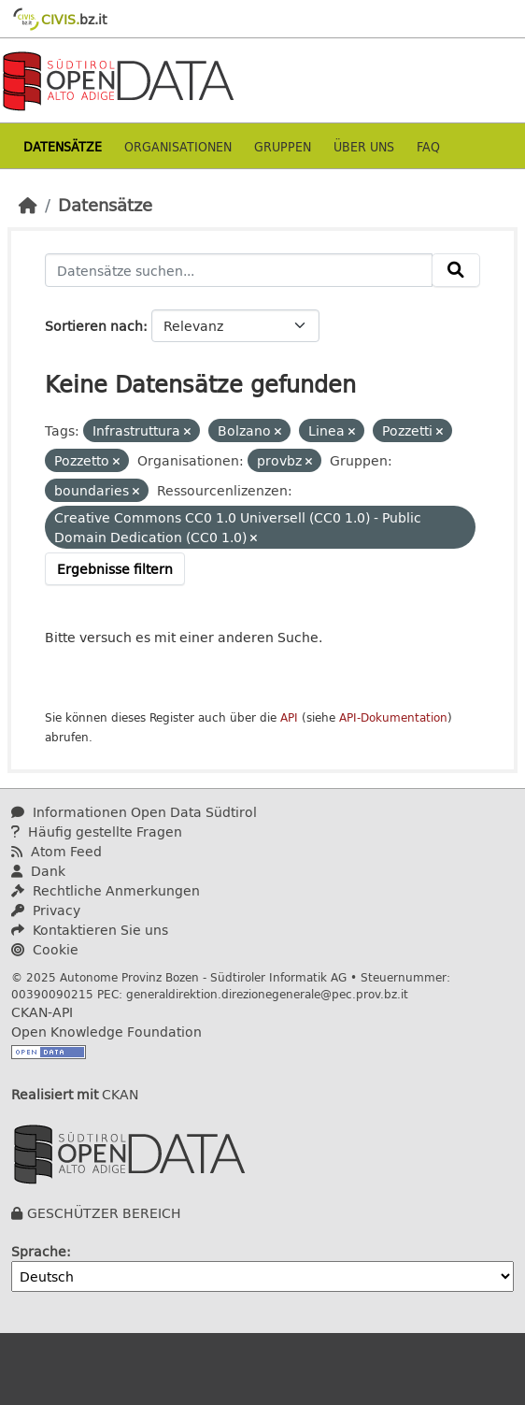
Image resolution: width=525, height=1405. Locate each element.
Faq (428, 146)
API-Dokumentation (393, 717)
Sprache (38, 1251)
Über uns (363, 146)
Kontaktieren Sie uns (89, 929)
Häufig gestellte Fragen (96, 831)
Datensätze (62, 146)
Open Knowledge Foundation (106, 1031)
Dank (38, 871)
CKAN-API (42, 1012)
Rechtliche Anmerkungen (105, 890)
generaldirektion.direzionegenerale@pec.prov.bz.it (267, 993)
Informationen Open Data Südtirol (134, 812)
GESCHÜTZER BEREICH (104, 1213)
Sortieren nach (94, 326)
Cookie (44, 949)
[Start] (28, 205)
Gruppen (282, 146)
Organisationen (178, 146)
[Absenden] (456, 270)
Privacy (45, 910)
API (289, 717)
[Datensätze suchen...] (239, 270)
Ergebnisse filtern (115, 569)
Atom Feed (56, 851)
